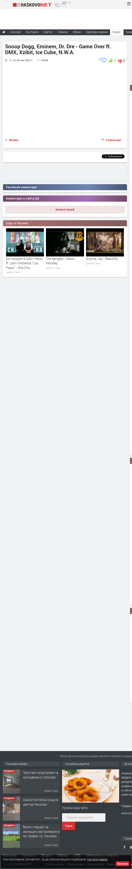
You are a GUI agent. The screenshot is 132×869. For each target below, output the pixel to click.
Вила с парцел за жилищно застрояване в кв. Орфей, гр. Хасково (41, 831)
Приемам (122, 863)
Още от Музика (17, 223)
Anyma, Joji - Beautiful (102, 258)
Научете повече (97, 859)
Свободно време (97, 32)
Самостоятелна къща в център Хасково (40, 802)
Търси (68, 826)
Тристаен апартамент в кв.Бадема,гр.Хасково (40, 774)
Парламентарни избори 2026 (21, 38)
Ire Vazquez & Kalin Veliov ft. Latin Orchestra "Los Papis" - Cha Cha (24, 263)
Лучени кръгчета (74, 808)
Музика (13, 140)
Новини (63, 32)
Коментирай (65, 209)
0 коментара (113, 140)
